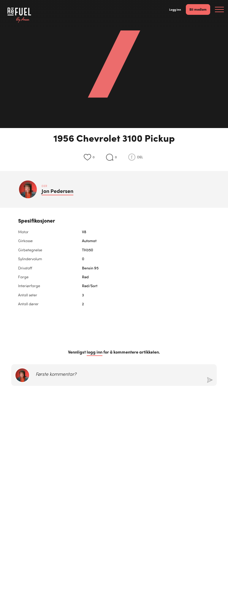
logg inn (94, 352)
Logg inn (175, 9)
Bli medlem (198, 9)
